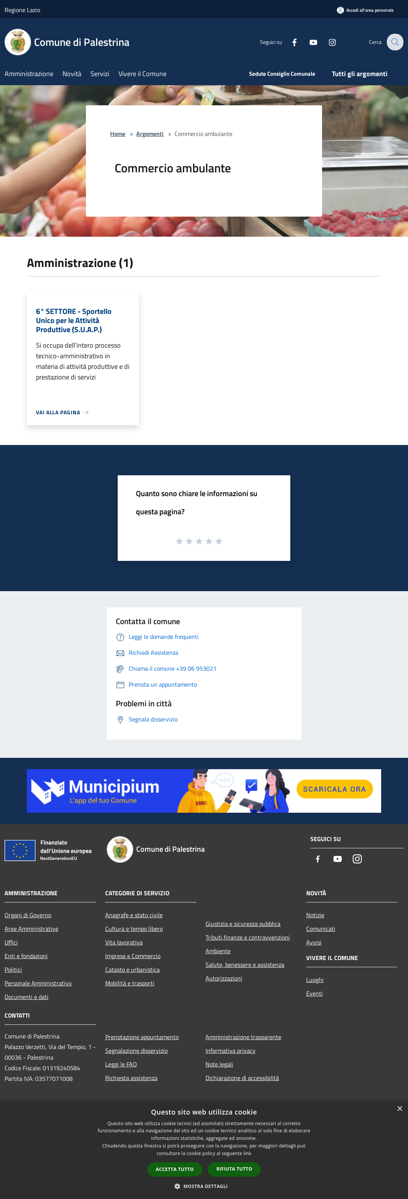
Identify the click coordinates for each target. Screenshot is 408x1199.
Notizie (315, 915)
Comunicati (320, 928)
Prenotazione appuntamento (142, 1036)
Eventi (314, 993)
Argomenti (150, 133)
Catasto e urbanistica (132, 969)
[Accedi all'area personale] (365, 10)
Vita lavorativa (124, 942)
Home (117, 133)
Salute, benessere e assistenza (245, 964)
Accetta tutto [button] (175, 1169)
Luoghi (315, 979)
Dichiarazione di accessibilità (242, 1077)
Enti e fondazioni (26, 955)
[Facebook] (289, 42)
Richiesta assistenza (131, 1077)
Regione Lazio (22, 9)
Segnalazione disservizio (136, 1050)
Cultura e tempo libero (134, 928)
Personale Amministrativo (38, 983)
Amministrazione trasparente (243, 1036)
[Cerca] (394, 42)
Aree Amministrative (31, 928)
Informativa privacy (230, 1050)
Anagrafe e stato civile (134, 915)
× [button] (399, 1109)
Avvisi (314, 942)
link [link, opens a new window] (247, 1153)
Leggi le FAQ (121, 1064)
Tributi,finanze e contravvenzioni (248, 937)
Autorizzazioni (224, 978)
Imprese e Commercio (132, 955)
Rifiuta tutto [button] (234, 1169)
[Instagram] (327, 42)
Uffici (11, 942)
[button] (204, 1186)
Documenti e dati (26, 996)
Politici (13, 969)
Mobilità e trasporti (129, 983)
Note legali (219, 1064)
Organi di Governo (28, 915)
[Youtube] (308, 42)
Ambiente (218, 950)
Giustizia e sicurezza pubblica (243, 923)
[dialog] (204, 1150)
